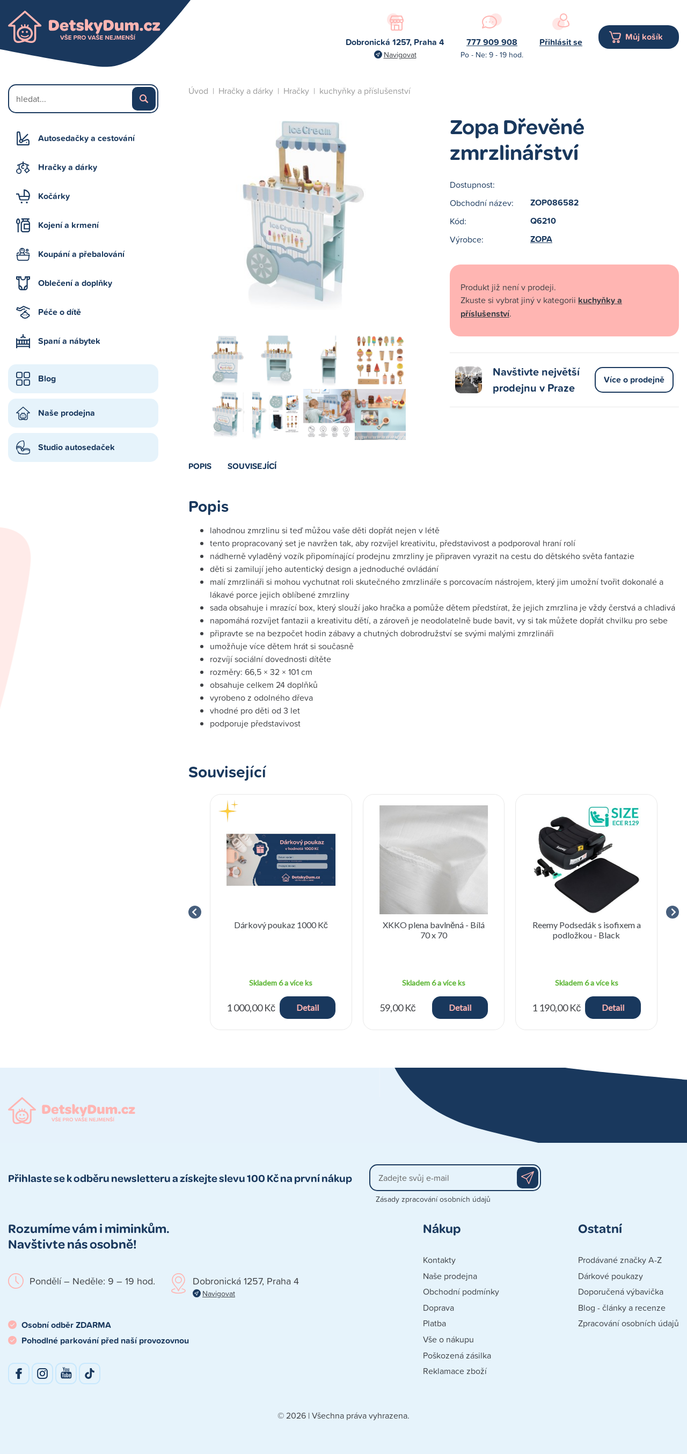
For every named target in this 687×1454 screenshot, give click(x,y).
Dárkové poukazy (610, 1276)
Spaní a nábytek (69, 341)
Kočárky (54, 196)
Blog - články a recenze (622, 1307)
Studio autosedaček (76, 447)
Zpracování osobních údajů (628, 1323)
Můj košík (644, 37)
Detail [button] (307, 1007)
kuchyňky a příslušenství (365, 91)
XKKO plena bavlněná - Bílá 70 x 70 (434, 930)
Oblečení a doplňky (75, 283)
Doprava (438, 1307)
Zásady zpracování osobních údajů (433, 1199)
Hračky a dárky (67, 167)
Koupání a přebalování (81, 254)
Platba (434, 1323)
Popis (199, 465)
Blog (47, 378)
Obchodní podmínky (461, 1291)
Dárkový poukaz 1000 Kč (281, 925)
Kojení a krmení (68, 225)
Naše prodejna (66, 413)
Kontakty (439, 1260)
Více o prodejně (634, 379)
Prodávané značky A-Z (620, 1260)
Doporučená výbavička (620, 1291)
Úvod (198, 91)
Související (252, 465)
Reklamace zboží (455, 1371)
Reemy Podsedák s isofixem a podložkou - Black (586, 930)
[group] (280, 912)
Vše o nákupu (448, 1339)
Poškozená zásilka (457, 1355)
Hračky (296, 91)
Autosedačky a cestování (86, 138)
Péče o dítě (59, 312)
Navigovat (400, 54)
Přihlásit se (560, 42)
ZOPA (541, 239)
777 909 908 (491, 42)
